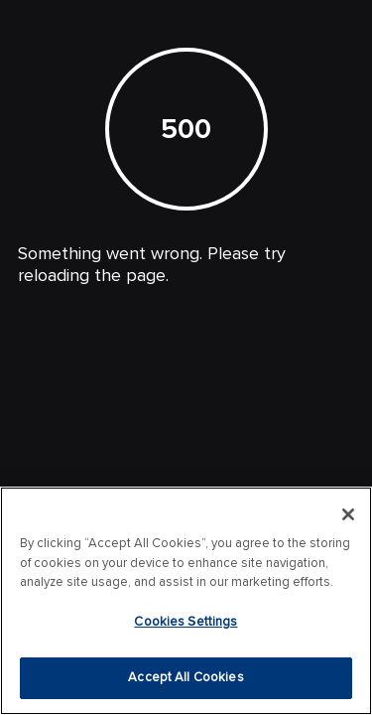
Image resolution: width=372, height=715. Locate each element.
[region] (186, 601)
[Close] (348, 514)
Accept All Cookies (185, 677)
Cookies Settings (185, 622)
